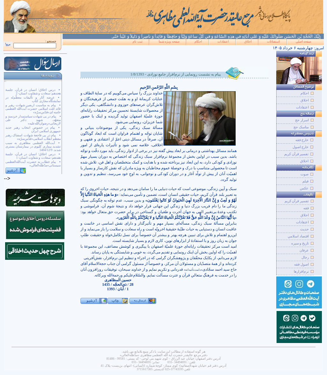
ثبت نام (137, 41)
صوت (304, 174)
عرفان (304, 250)
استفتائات (273, 41)
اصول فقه (301, 264)
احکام (198, 41)
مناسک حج (301, 127)
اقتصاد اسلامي (298, 236)
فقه (306, 208)
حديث (304, 229)
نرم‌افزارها (301, 271)
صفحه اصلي (303, 41)
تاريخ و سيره (300, 243)
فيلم (305, 181)
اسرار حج (302, 120)
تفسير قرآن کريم (297, 201)
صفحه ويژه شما (169, 41)
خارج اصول (301, 147)
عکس (304, 188)
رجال (305, 257)
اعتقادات (223, 41)
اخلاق (248, 41)
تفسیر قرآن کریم (296, 154)
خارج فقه (302, 140)
